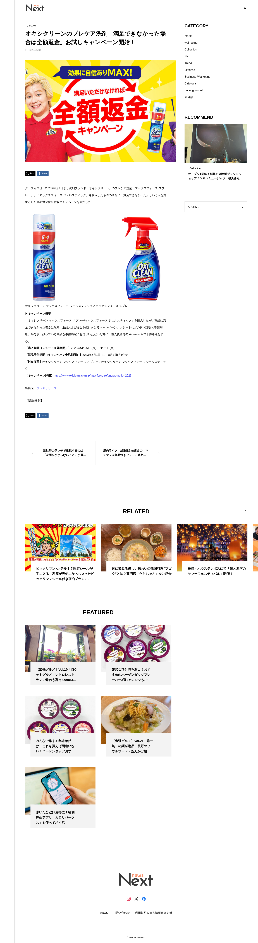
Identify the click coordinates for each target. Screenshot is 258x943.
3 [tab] (219, 160)
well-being (191, 42)
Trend (188, 63)
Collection (191, 49)
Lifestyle (190, 69)
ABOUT (105, 913)
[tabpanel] (216, 153)
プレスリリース (47, 388)
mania (188, 35)
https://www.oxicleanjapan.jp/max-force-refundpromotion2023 (93, 375)
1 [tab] (213, 160)
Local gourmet (194, 90)
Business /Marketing (197, 76)
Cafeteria (190, 83)
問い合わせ (122, 913)
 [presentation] (243, 511)
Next (187, 56)
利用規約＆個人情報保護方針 (153, 913)
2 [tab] (216, 160)
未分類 (189, 97)
